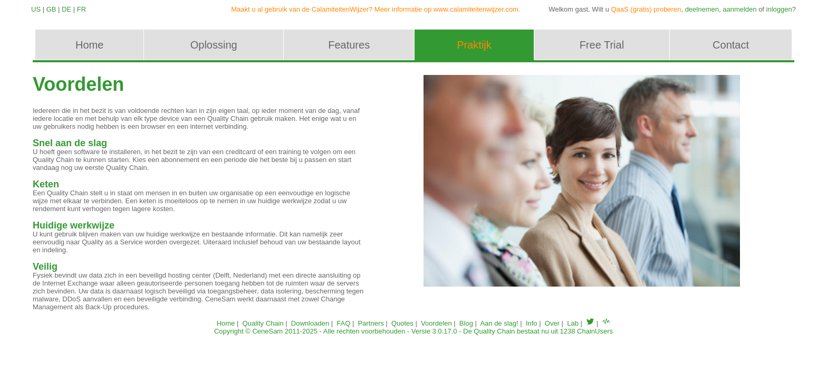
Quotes (402, 323)
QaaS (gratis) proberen (646, 9)
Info (531, 323)
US (36, 9)
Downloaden (310, 323)
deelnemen (702, 9)
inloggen (779, 9)
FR (81, 9)
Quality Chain (263, 323)
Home (226, 323)
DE (66, 9)
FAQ (343, 323)
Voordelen (436, 323)
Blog (466, 323)
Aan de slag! (499, 323)
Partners (371, 323)
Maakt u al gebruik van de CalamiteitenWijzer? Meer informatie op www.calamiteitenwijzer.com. (375, 9)
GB (51, 9)
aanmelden (739, 9)
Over (552, 323)
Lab (573, 323)
